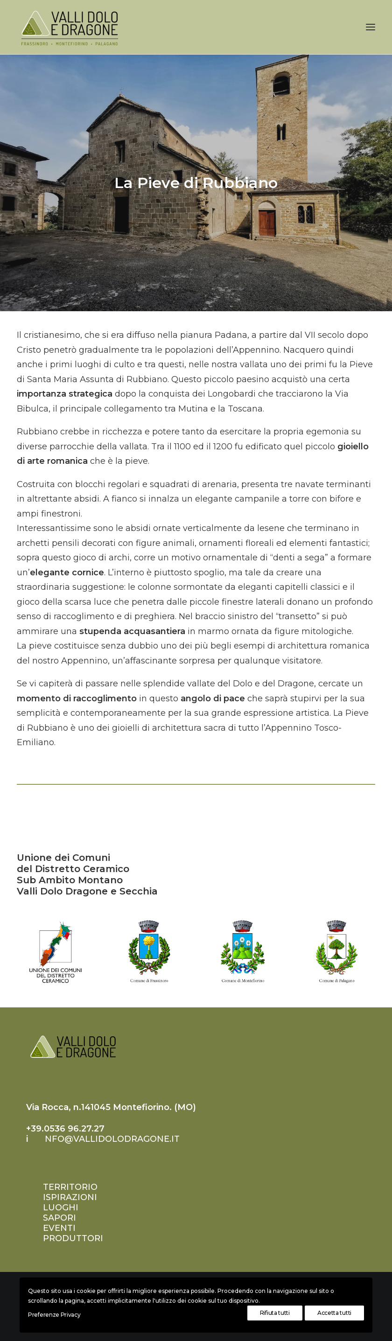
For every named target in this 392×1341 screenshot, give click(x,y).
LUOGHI (60, 1207)
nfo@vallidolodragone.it (112, 1139)
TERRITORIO (70, 1187)
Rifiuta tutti (275, 1312)
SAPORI (59, 1218)
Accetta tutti (334, 1312)
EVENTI (59, 1228)
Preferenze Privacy (54, 1314)
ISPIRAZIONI (70, 1197)
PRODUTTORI (73, 1238)
